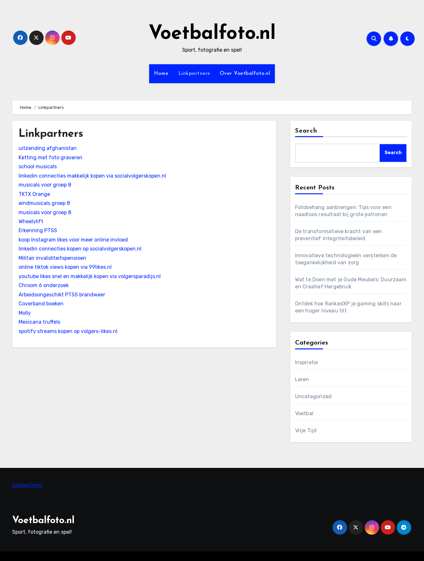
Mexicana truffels (39, 322)
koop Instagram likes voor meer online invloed (73, 240)
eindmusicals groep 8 (44, 203)
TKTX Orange (34, 194)
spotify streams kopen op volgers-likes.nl (68, 331)
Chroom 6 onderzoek (44, 285)
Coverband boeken (41, 304)
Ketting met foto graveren (50, 157)
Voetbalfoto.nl (212, 34)
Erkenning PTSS (38, 230)
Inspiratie (306, 362)
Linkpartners (194, 73)
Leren (302, 379)
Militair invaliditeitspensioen (52, 258)
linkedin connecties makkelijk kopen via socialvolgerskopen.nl (92, 176)
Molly (25, 313)
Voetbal (304, 413)
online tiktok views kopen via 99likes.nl (65, 267)
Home (161, 73)
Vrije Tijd (306, 430)
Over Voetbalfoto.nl (245, 73)
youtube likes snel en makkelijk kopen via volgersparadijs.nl (90, 276)
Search (306, 131)
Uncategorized (313, 396)
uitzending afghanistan (48, 148)
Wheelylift (31, 221)
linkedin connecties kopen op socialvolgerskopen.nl (80, 249)
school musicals (38, 166)
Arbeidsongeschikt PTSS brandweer (62, 295)
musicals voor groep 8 (45, 185)
